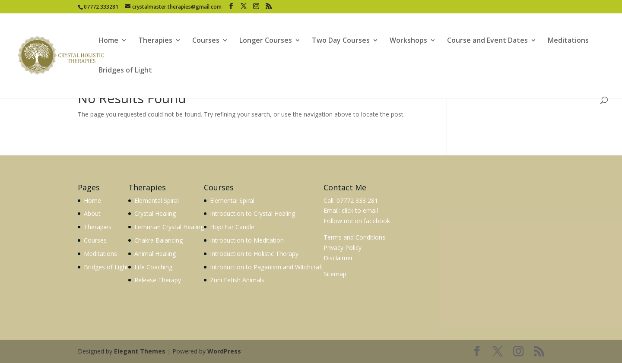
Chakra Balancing (158, 240)
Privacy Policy (343, 247)
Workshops (408, 41)
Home (108, 41)
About (92, 213)
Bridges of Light (125, 71)
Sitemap (335, 274)
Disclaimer (338, 258)
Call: (329, 200)
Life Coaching (153, 267)
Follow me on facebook (357, 221)
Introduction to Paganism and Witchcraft (267, 267)
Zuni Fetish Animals (237, 280)
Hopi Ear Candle (232, 227)
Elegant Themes (139, 351)
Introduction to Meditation (247, 240)
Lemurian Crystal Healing (169, 227)
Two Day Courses (341, 41)
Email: (333, 210)
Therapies (155, 41)
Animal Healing (155, 253)
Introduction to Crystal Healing (252, 213)
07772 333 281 (357, 200)
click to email (360, 210)
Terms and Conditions (354, 237)
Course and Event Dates (487, 41)
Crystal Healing (155, 213)
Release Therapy (157, 280)
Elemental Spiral (156, 200)
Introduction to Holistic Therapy (254, 253)
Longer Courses (265, 41)
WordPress (224, 351)
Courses (205, 41)
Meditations (568, 41)
